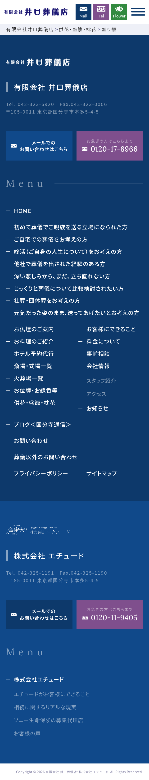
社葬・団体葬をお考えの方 (47, 300)
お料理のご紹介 (34, 341)
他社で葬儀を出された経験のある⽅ (60, 264)
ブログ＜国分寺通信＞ (43, 424)
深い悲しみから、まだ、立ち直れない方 (62, 276)
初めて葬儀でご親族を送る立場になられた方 (71, 227)
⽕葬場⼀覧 (28, 378)
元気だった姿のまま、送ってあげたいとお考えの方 (77, 313)
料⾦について (103, 341)
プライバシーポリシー (41, 473)
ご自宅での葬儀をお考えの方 (51, 239)
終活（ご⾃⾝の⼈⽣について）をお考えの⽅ (68, 251)
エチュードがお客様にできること (52, 694)
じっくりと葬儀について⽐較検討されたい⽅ (69, 288)
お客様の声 (27, 733)
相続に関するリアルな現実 (45, 707)
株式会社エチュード (39, 679)
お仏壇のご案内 (34, 329)
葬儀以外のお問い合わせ (46, 457)
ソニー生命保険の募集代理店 (49, 720)
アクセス (96, 393)
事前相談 (98, 353)
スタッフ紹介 (101, 380)
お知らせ (97, 408)
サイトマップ (101, 473)
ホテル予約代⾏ (34, 353)
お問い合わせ (31, 441)
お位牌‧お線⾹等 (36, 390)
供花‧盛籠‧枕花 (35, 402)
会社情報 (98, 366)
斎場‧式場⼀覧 (33, 366)
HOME (23, 211)
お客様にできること (111, 329)
